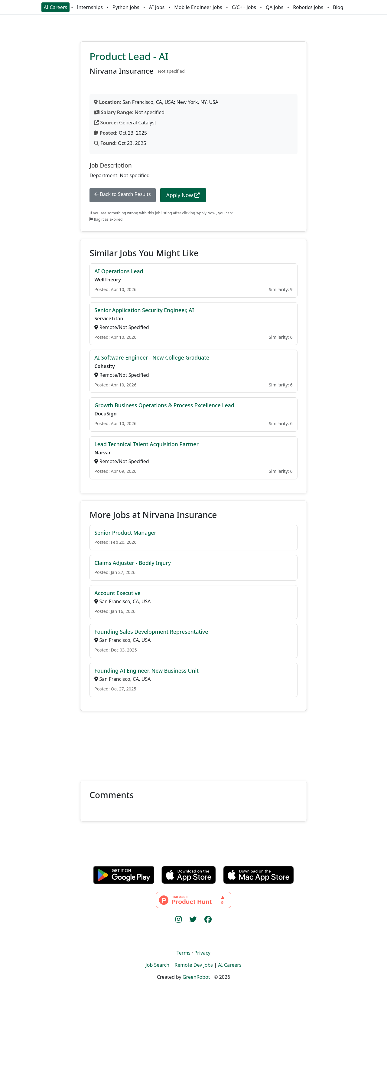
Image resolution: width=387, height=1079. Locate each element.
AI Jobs (156, 7)
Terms (183, 952)
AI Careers (55, 7)
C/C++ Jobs (244, 7)
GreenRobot (196, 977)
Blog (338, 7)
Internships (90, 7)
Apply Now (183, 195)
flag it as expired (105, 219)
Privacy (202, 952)
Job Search (157, 965)
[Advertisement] (193, 742)
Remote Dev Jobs (193, 965)
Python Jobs (125, 7)
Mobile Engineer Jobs (198, 7)
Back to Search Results (122, 194)
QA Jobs (274, 7)
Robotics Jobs (308, 7)
